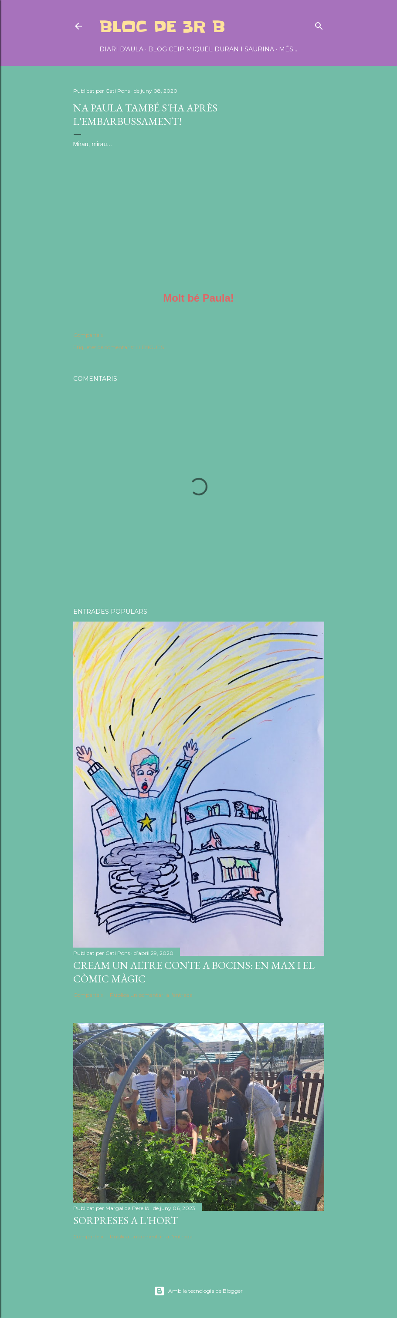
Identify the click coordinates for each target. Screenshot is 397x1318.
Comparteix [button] (88, 335)
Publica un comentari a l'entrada (151, 995)
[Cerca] (319, 24)
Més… (288, 49)
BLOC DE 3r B (162, 26)
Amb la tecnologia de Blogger (198, 1291)
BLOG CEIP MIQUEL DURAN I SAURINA (211, 49)
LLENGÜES (150, 347)
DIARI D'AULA (121, 49)
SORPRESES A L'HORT (125, 1220)
